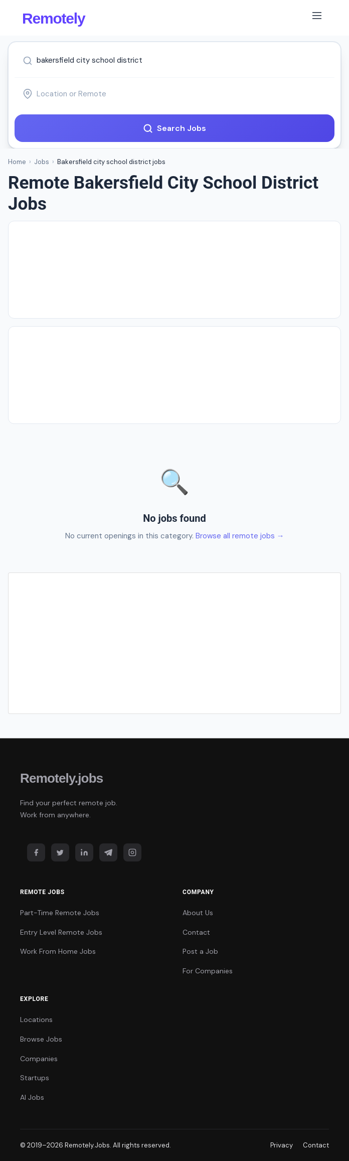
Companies (39, 1058)
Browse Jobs (41, 1039)
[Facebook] (36, 852)
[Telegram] (108, 852)
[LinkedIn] (84, 852)
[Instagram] (132, 852)
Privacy (281, 1145)
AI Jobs (32, 1097)
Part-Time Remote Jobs (59, 912)
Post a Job (200, 951)
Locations (36, 1019)
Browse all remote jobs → (240, 536)
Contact (196, 932)
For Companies (208, 970)
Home (17, 162)
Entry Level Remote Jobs (61, 932)
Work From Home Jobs (58, 951)
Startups (34, 1077)
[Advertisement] (174, 270)
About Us (198, 912)
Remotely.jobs (61, 778)
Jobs (41, 162)
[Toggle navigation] (317, 18)
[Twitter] (60, 852)
